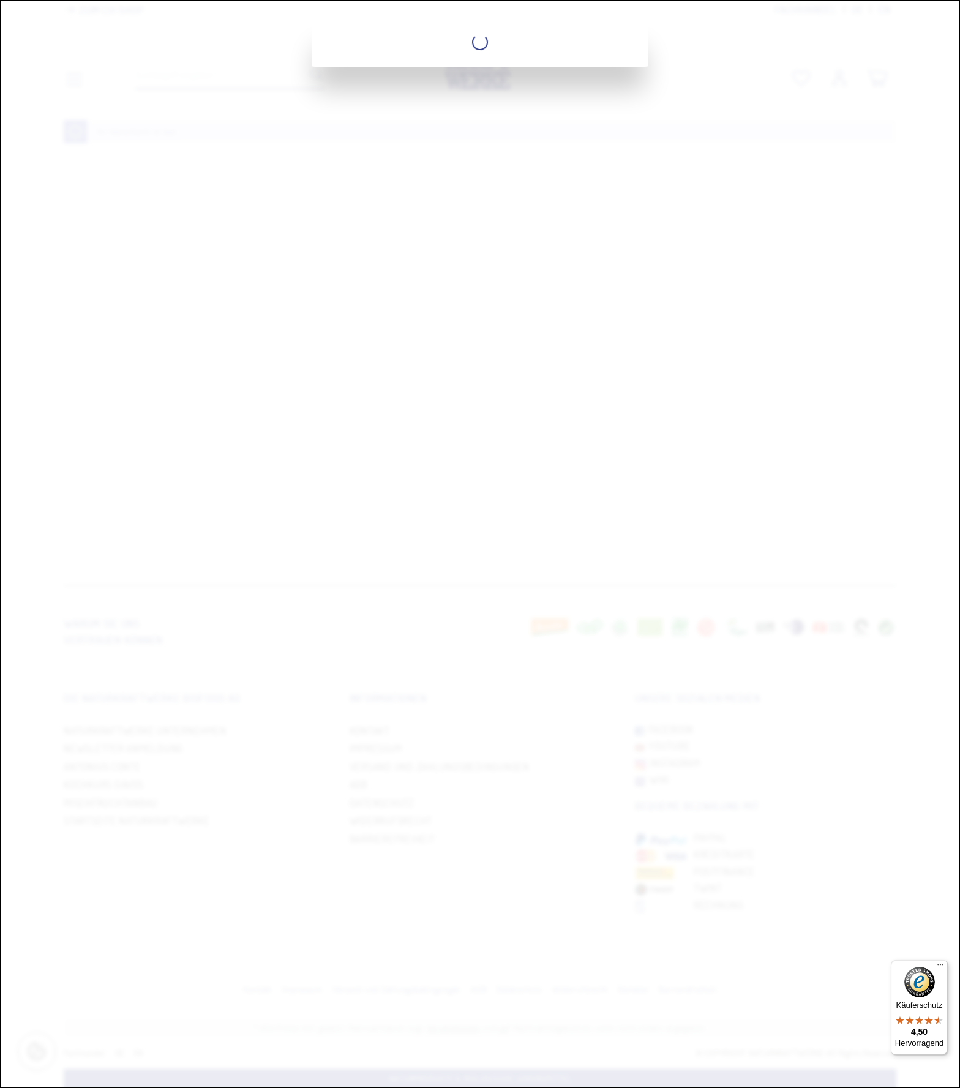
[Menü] (940, 967)
